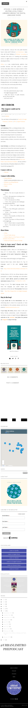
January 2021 (7, 637)
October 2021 (7, 615)
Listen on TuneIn (14, 569)
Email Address (6, 515)
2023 (3, 606)
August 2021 (7, 619)
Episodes (14, 673)
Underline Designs (9, 706)
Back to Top (24, 705)
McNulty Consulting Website (11, 182)
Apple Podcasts (21, 121)
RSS (15, 121)
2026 (3, 599)
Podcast (14, 670)
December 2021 (8, 613)
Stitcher (11, 121)
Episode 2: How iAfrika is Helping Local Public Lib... (15, 633)
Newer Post (4, 419)
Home (14, 419)
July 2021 (6, 622)
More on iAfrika (8, 184)
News (14, 676)
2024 (3, 604)
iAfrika (3, 64)
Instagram (4, 319)
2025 (3, 602)
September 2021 (8, 617)
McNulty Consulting (21, 54)
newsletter (12, 317)
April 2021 (6, 626)
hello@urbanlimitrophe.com (12, 307)
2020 (3, 640)
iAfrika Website (8, 178)
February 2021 (8, 631)
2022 (3, 608)
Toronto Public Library (9, 235)
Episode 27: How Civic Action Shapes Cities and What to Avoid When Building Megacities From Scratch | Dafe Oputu (14, 592)
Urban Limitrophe (8, 705)
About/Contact (14, 668)
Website (6, 172)
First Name (5, 521)
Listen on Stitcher (14, 558)
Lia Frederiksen (20, 52)
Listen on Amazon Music (14, 565)
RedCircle (7, 116)
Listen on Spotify (14, 550)
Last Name (5, 527)
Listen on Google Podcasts (14, 561)
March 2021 (7, 628)
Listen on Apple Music (14, 554)
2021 (3, 611)
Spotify (20, 119)
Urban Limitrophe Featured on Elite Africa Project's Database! (14, 585)
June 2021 (6, 624)
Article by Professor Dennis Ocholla (13, 240)
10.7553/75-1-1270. (20, 281)
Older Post (24, 419)
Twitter (6, 186)
